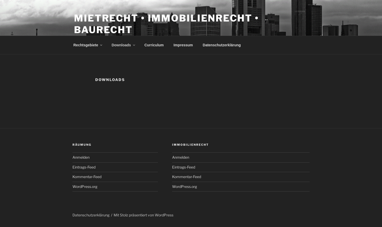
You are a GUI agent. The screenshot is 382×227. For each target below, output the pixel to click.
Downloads (124, 45)
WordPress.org (84, 186)
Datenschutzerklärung (222, 45)
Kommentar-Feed (86, 176)
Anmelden (81, 157)
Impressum (183, 45)
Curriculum (154, 45)
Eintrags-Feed (84, 167)
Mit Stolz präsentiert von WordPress (143, 215)
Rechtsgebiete (88, 45)
